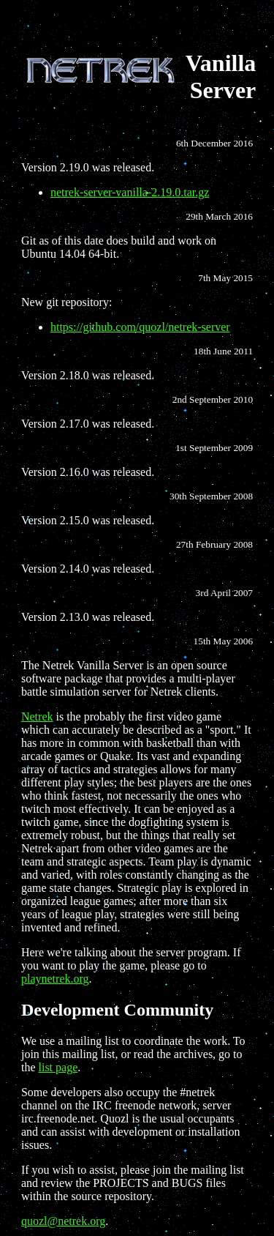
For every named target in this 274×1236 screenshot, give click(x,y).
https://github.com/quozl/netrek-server (140, 327)
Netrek (37, 716)
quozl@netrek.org (63, 1221)
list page (58, 1067)
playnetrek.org (55, 978)
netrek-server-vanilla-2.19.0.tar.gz (129, 192)
